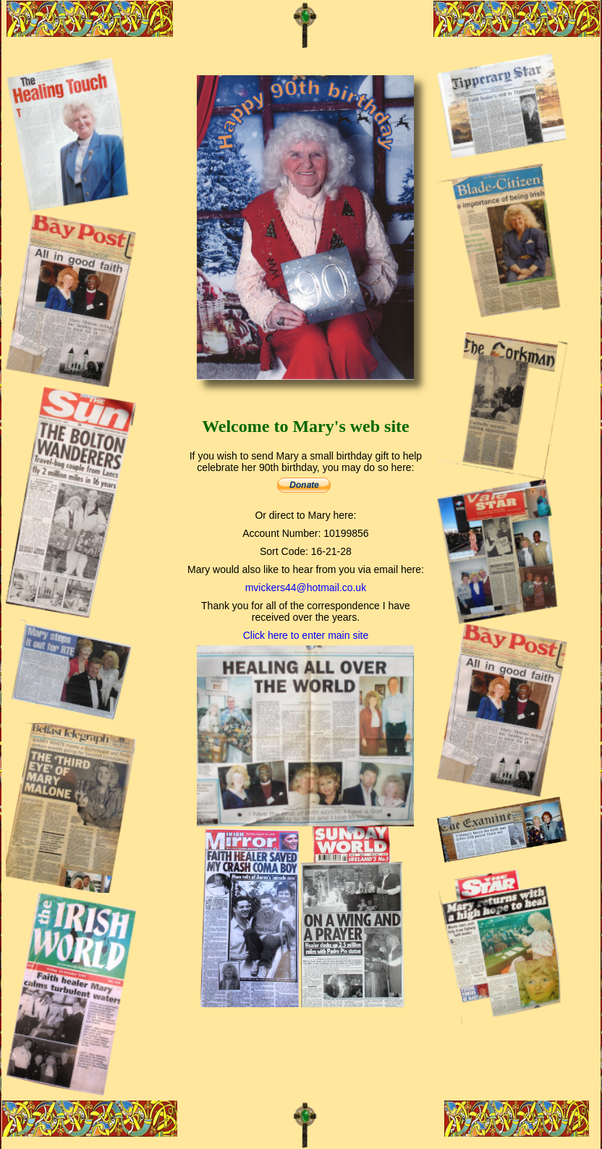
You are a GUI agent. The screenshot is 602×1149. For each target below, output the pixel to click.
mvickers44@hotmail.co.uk (306, 587)
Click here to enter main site (306, 635)
